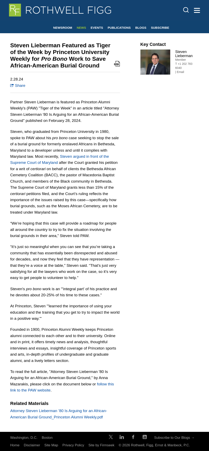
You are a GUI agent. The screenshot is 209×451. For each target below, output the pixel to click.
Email (180, 72)
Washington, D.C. (23, 438)
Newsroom (62, 27)
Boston (47, 438)
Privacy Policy (73, 445)
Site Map (51, 445)
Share (17, 85)
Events (97, 27)
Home (15, 445)
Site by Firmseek (101, 445)
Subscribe (160, 27)
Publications (119, 27)
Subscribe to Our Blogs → (174, 438)
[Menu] (197, 11)
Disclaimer (32, 445)
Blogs (140, 27)
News (81, 27)
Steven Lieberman (184, 54)
